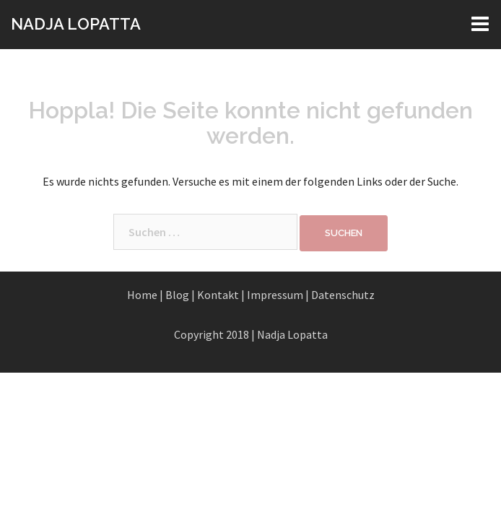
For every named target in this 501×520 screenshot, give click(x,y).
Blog (177, 294)
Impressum (275, 294)
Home (142, 294)
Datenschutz (343, 294)
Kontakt (218, 294)
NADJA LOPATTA (76, 23)
